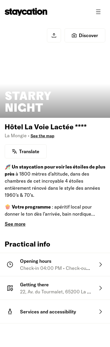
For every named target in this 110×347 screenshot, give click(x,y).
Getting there (34, 284)
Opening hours (35, 261)
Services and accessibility (48, 312)
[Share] (54, 35)
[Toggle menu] (98, 12)
